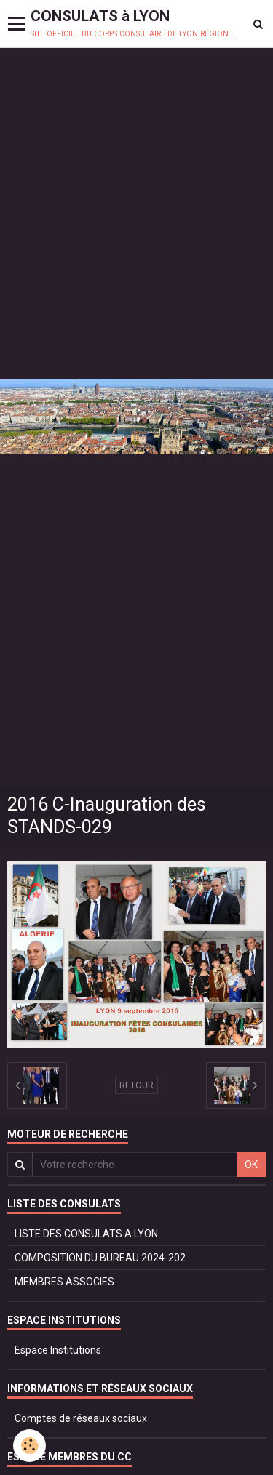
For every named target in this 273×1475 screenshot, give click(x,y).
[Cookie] (29, 1445)
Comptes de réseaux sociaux (81, 1418)
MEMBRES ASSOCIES (64, 1281)
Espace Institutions (58, 1350)
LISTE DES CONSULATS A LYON (86, 1233)
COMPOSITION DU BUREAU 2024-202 (100, 1257)
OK (251, 1164)
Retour (136, 1085)
